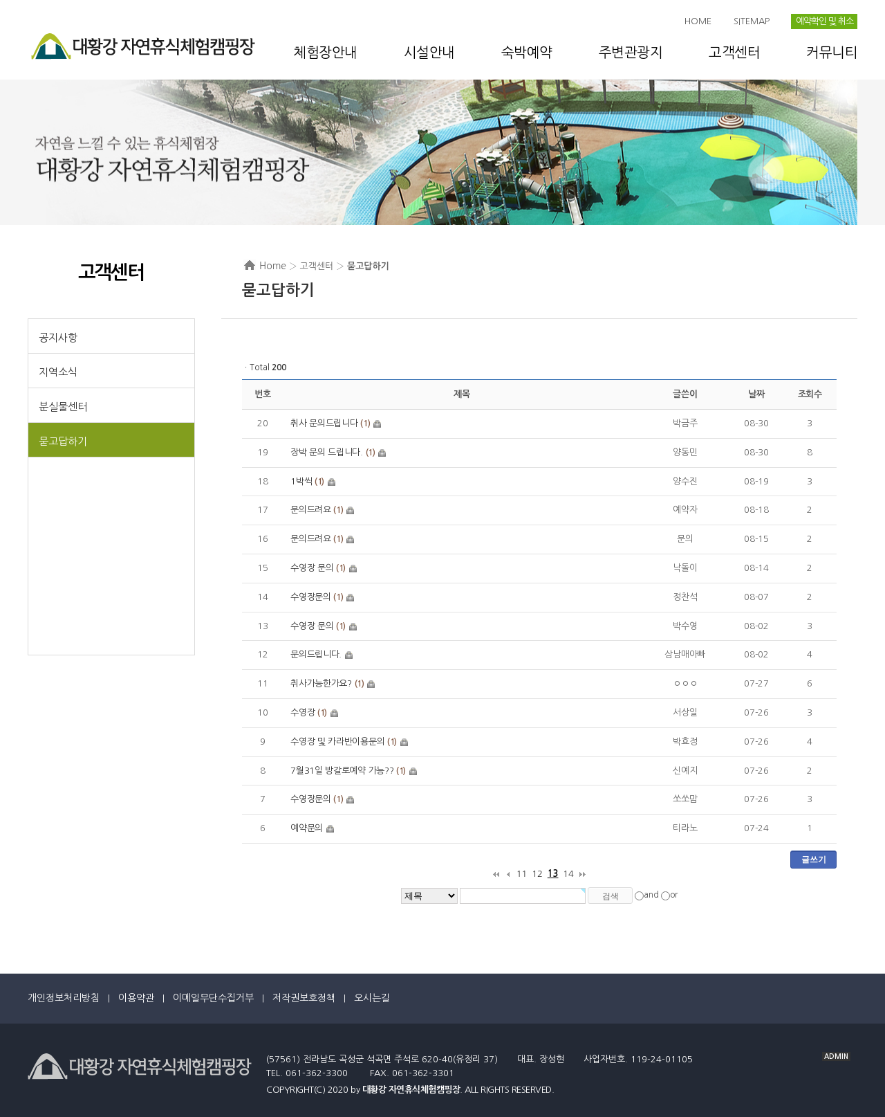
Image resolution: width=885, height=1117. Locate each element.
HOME (697, 21)
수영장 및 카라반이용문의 (337, 741)
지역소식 (58, 372)
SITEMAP (752, 21)
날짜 (756, 394)
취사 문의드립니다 (323, 423)
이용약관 (136, 998)
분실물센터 (63, 406)
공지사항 (58, 337)
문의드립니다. (316, 654)
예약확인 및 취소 (824, 21)
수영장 (302, 712)
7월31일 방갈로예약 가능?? (341, 770)
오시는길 (372, 998)
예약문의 (306, 828)
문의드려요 (310, 509)
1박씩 (301, 481)
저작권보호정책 (303, 998)
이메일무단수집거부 (213, 998)
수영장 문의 (311, 567)
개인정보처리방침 (64, 998)
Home (272, 266)
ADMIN (836, 1056)
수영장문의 (310, 596)
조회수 (810, 394)
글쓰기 (813, 859)
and (651, 895)
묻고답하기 (63, 441)
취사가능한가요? (321, 683)
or (674, 895)
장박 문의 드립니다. (326, 452)
